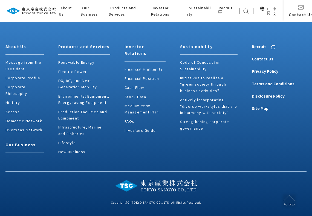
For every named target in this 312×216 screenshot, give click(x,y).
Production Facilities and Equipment (82, 115)
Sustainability (196, 46)
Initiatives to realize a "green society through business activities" (203, 84)
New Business (72, 151)
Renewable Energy (76, 62)
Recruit (259, 46)
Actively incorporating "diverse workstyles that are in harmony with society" (208, 106)
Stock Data (135, 96)
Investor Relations (136, 50)
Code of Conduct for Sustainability (200, 65)
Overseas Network (23, 129)
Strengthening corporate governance (204, 124)
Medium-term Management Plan (142, 109)
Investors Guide (140, 130)
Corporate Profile (22, 77)
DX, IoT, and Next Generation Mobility (77, 83)
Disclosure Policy (268, 96)
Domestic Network (23, 120)
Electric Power (72, 71)
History (12, 102)
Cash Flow (134, 87)
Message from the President (23, 65)
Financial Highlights (144, 69)
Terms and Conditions (273, 83)
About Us (15, 46)
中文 (274, 11)
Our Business (20, 144)
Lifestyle (67, 142)
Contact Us (262, 59)
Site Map (260, 108)
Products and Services (84, 46)
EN (268, 11)
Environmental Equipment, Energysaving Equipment (83, 99)
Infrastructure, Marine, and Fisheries (80, 130)
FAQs (129, 121)
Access (12, 111)
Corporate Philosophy (16, 90)
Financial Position (142, 78)
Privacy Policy (265, 71)
